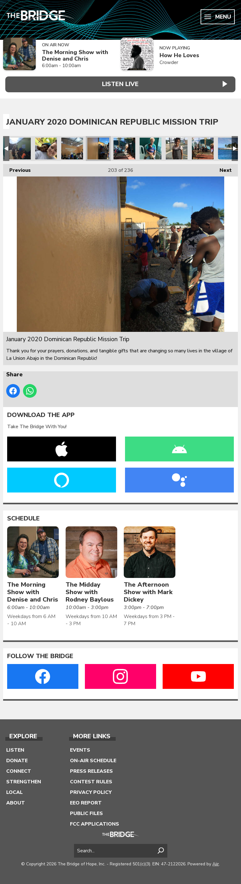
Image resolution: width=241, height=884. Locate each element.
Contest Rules (91, 779)
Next (222, 167)
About (15, 801)
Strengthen (23, 779)
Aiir (215, 862)
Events (80, 748)
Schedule (23, 516)
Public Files (86, 811)
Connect (18, 769)
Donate (17, 758)
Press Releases (91, 769)
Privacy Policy (91, 790)
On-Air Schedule (93, 758)
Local (14, 790)
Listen (15, 748)
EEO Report (86, 801)
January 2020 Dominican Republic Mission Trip (20, 147)
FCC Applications (94, 822)
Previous (17, 167)
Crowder (169, 62)
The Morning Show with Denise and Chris (75, 55)
